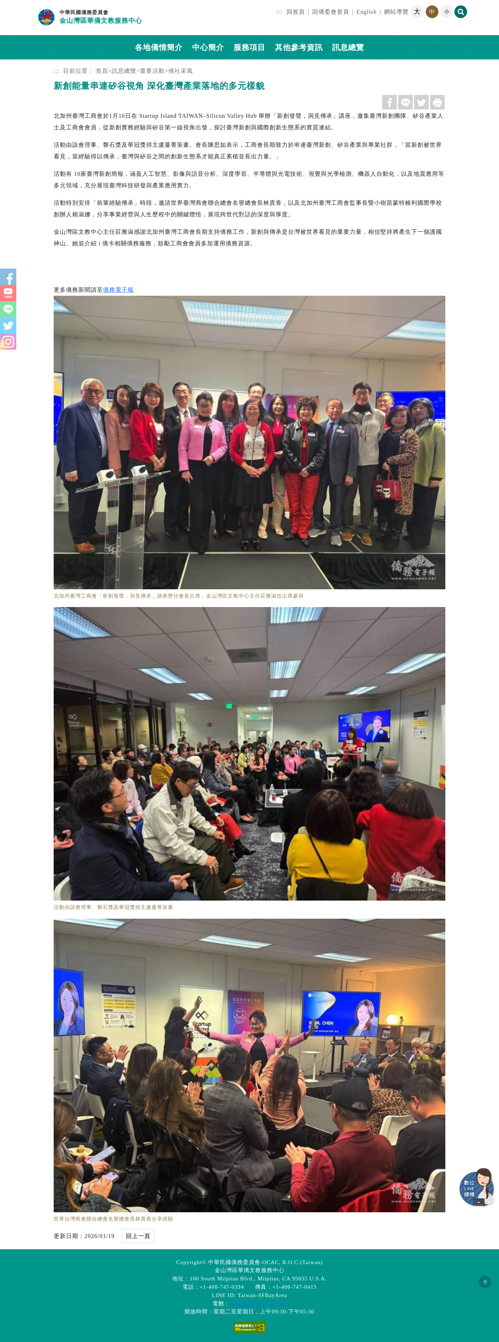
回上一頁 (138, 1236)
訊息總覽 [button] (348, 47)
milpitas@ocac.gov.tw (258, 1303)
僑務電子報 (118, 290)
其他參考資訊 (299, 47)
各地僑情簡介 (159, 47)
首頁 (102, 71)
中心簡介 (208, 47)
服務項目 (249, 47)
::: (279, 12)
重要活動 (152, 71)
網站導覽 (396, 12)
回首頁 (295, 12)
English (366, 12)
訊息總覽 (124, 71)
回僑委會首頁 (330, 12)
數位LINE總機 (477, 1188)
